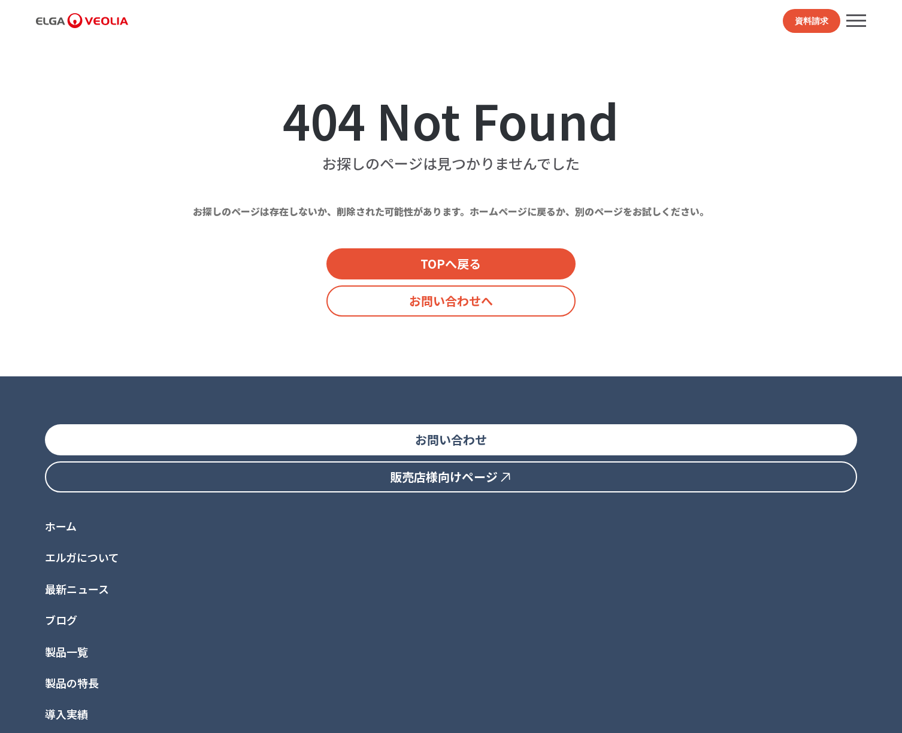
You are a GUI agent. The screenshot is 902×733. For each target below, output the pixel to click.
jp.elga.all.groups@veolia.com (99, 652)
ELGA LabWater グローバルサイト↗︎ (105, 696)
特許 (264, 713)
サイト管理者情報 (389, 713)
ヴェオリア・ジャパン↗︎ (232, 696)
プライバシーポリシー (78, 713)
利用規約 (148, 713)
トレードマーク (314, 713)
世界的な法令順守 (210, 713)
